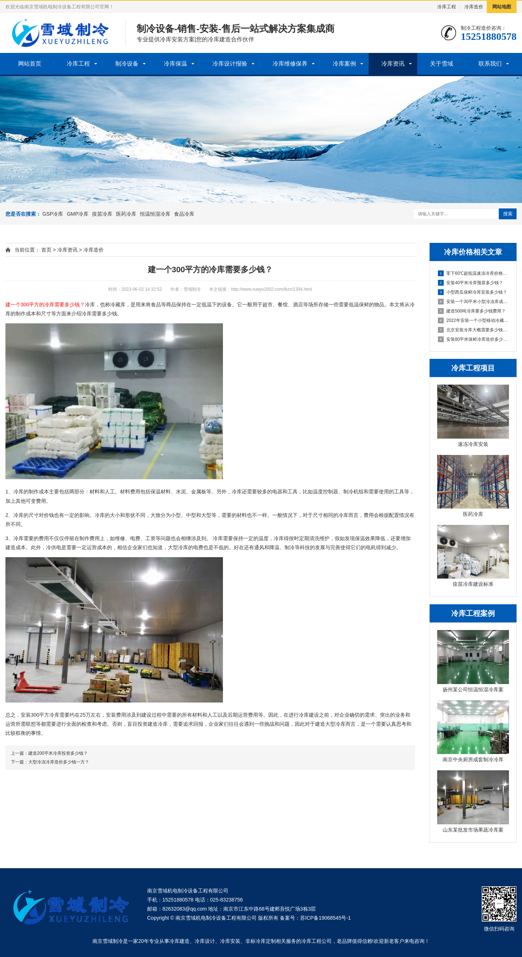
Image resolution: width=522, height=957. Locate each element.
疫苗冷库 (102, 214)
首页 (46, 250)
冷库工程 (446, 6)
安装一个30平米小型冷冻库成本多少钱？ (473, 301)
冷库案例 (344, 64)
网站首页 (29, 64)
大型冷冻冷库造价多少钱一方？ (58, 762)
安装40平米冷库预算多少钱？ (470, 283)
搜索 (508, 213)
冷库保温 (175, 64)
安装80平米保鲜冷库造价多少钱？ (473, 339)
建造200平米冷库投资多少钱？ (58, 753)
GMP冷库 (77, 214)
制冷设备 (126, 64)
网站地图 (501, 6)
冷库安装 (230, 941)
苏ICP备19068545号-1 (325, 918)
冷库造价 (473, 6)
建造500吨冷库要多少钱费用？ (472, 311)
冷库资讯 (393, 64)
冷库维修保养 (290, 64)
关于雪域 (441, 64)
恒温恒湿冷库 (155, 214)
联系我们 (490, 64)
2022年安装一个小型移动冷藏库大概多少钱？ (473, 320)
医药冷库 (126, 214)
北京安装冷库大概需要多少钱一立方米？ (473, 330)
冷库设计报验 (229, 64)
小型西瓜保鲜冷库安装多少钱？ (472, 292)
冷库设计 (205, 941)
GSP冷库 (52, 214)
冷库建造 (179, 941)
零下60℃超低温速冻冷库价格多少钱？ (473, 273)
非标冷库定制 (260, 941)
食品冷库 (184, 214)
